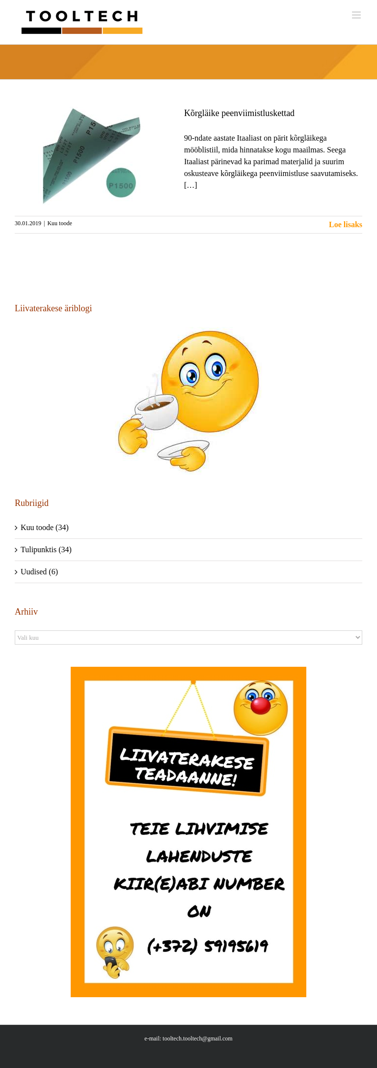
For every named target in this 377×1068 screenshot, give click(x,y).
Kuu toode (59, 223)
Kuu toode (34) (45, 527)
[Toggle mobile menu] (357, 15)
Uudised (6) (39, 571)
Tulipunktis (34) (46, 549)
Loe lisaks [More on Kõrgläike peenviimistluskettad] (345, 224)
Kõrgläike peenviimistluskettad (239, 113)
